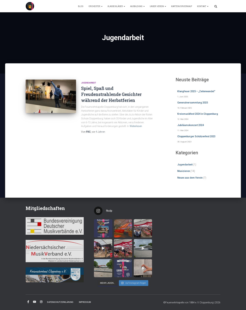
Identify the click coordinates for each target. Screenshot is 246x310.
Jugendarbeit (88, 83)
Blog (80, 6)
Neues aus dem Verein (190, 177)
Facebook (28, 302)
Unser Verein (158, 6)
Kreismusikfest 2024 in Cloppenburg (197, 113)
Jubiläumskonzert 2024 (190, 125)
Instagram (41, 302)
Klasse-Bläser (116, 6)
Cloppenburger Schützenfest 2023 (196, 136)
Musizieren (183, 171)
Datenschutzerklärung (60, 302)
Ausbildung (137, 6)
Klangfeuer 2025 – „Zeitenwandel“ (196, 91)
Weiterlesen (136, 126)
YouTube (34, 302)
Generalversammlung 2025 (192, 102)
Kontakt (202, 6)
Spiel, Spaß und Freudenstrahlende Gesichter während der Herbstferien (111, 94)
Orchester (95, 6)
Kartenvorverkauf (181, 6)
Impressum (85, 302)
